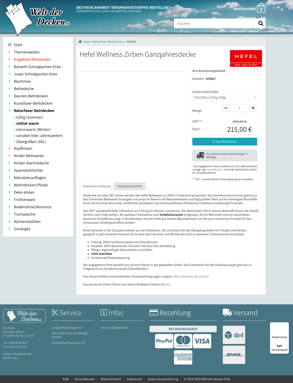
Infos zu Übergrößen (114, 327)
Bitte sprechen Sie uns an (191, 276)
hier (167, 284)
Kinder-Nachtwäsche (28, 163)
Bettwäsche (20, 88)
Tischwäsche (21, 214)
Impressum (134, 379)
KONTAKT (135, 11)
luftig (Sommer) (28, 117)
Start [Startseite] (84, 41)
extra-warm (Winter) (32, 129)
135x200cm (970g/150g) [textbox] (210, 97)
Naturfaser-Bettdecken (30, 110)
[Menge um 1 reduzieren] (226, 108)
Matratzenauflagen (26, 177)
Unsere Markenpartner (67, 327)
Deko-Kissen (21, 192)
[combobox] (224, 97)
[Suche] (220, 23)
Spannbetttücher (25, 170)
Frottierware (21, 199)
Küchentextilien (24, 221)
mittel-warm (26, 123)
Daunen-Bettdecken (27, 96)
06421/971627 (18, 343)
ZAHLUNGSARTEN (114, 11)
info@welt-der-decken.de (18, 356)
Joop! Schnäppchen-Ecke (32, 74)
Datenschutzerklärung (163, 379)
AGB (66, 379)
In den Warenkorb (225, 141)
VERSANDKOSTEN (88, 11)
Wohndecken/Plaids (27, 185)
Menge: (197, 110)
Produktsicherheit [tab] (129, 186)
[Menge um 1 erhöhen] (253, 108)
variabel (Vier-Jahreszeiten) (38, 135)
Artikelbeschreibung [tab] (96, 186)
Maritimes (19, 81)
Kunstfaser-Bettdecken (30, 103)
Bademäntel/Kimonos (29, 206)
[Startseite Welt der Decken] (24, 316)
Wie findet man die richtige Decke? (70, 335)
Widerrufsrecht (111, 379)
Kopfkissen (19, 148)
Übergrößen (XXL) (30, 141)
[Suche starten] (261, 23)
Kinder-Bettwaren (25, 155)
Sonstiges (18, 228)
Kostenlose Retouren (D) (68, 343)
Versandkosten (214, 169)
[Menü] (286, 324)
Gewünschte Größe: (205, 92)
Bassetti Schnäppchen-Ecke (34, 66)
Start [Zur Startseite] (14, 44)
